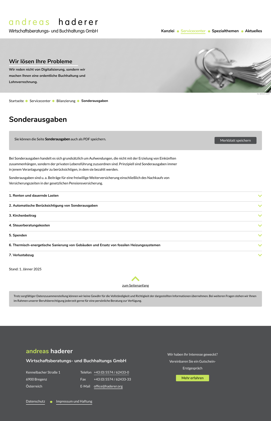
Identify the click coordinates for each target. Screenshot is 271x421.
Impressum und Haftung (74, 401)
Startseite (16, 101)
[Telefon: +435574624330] (111, 372)
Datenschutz (35, 401)
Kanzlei (167, 31)
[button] (236, 140)
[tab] (135, 196)
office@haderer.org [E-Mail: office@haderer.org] (108, 386)
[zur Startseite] (53, 25)
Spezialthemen (225, 31)
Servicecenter (193, 31)
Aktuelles (253, 31)
